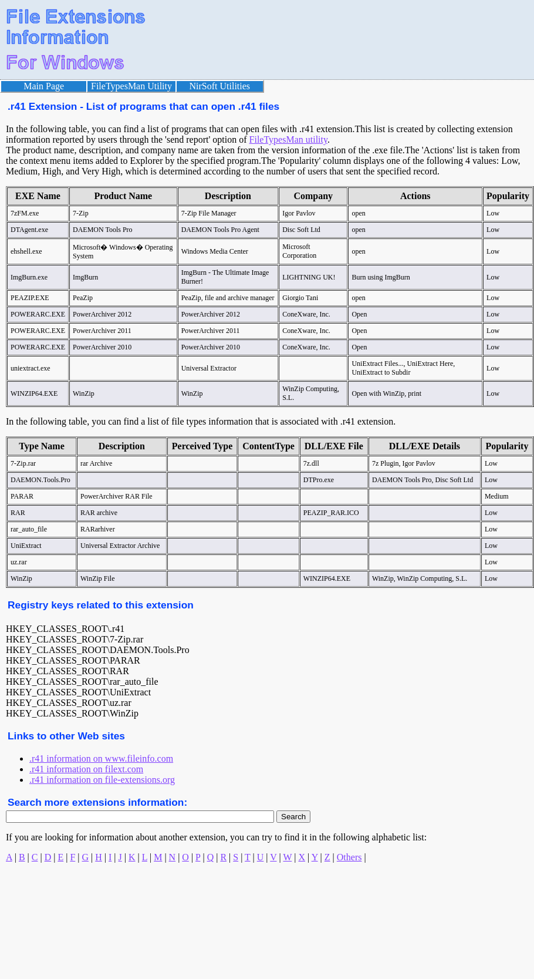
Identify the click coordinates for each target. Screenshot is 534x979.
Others (349, 857)
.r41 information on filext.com (86, 769)
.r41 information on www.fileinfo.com (101, 758)
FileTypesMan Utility (131, 86)
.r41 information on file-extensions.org (102, 780)
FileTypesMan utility (288, 139)
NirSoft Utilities (220, 86)
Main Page (43, 86)
